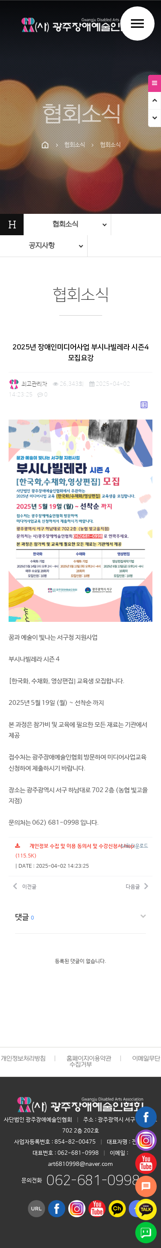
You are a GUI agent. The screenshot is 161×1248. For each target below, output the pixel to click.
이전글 (24, 886)
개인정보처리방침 (23, 1058)
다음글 (137, 886)
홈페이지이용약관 (89, 1058)
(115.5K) (74, 851)
